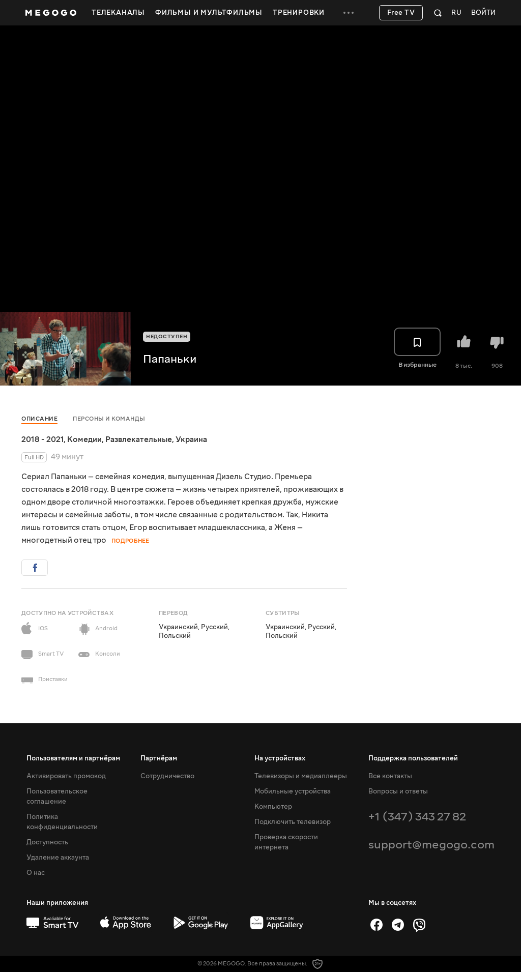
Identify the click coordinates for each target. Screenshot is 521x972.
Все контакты (390, 776)
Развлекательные (138, 439)
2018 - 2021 (42, 439)
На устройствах (279, 758)
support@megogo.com (431, 844)
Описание (39, 419)
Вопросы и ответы (398, 791)
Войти (483, 13)
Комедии (84, 439)
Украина (191, 439)
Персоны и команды (109, 419)
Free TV (401, 12)
